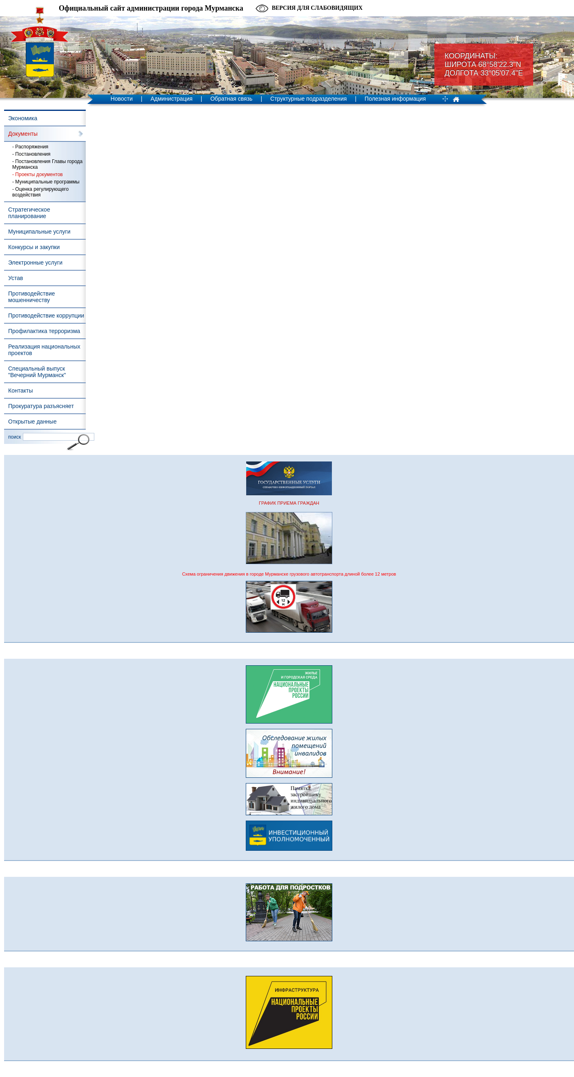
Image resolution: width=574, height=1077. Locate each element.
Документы (23, 133)
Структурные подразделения (308, 98)
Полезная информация (395, 98)
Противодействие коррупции (46, 315)
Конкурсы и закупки (34, 247)
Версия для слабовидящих (317, 8)
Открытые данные (32, 421)
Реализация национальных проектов (44, 349)
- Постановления (31, 154)
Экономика (22, 118)
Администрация (172, 98)
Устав (15, 278)
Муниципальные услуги (39, 231)
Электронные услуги (35, 262)
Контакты (20, 390)
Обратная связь (231, 98)
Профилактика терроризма (44, 331)
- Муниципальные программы (46, 182)
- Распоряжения (30, 147)
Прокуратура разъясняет (41, 406)
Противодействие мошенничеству (31, 296)
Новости (122, 98)
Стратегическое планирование (29, 212)
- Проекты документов (37, 174)
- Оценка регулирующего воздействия (40, 192)
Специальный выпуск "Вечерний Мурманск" (37, 371)
